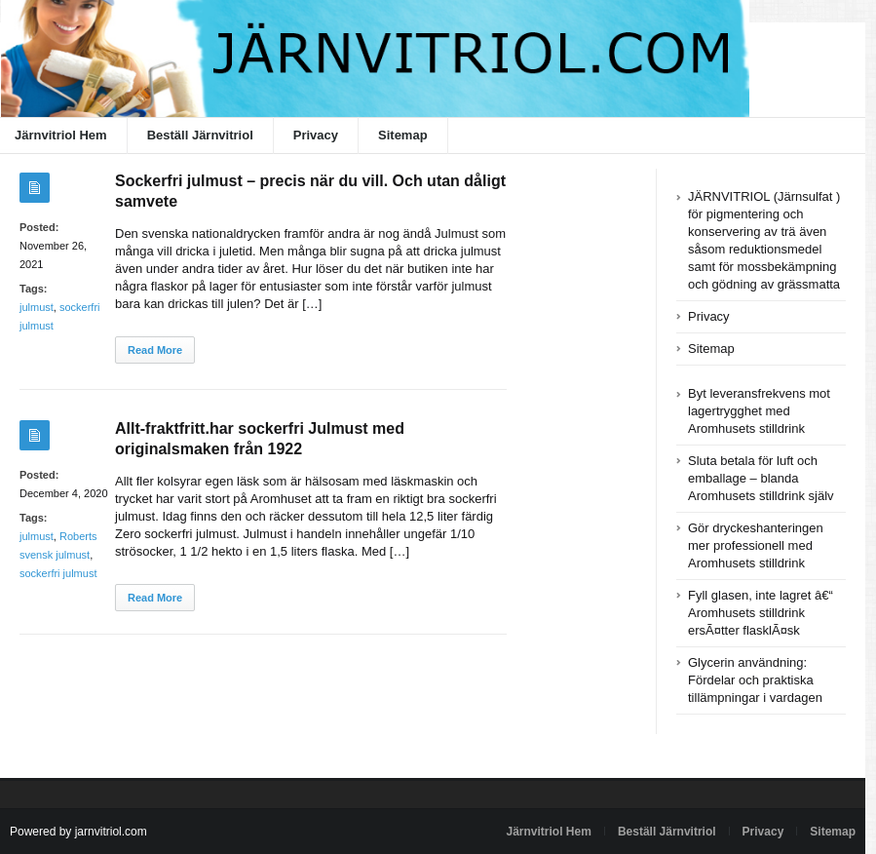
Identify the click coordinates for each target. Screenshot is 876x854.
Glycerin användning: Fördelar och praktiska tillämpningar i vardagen (755, 680)
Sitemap (403, 135)
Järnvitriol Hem (549, 831)
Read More (155, 350)
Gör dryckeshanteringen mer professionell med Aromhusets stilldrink (755, 545)
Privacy (315, 135)
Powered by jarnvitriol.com (78, 831)
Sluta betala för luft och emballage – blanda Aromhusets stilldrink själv (761, 478)
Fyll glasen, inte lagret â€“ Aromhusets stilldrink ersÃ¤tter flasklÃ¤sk (760, 613)
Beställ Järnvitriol (200, 135)
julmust (36, 307)
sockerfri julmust (57, 573)
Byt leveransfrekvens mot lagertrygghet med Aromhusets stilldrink (759, 411)
